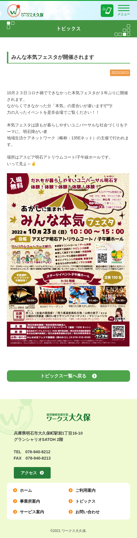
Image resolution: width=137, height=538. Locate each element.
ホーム (26, 490)
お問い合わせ (87, 512)
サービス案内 (32, 512)
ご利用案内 (85, 490)
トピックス (85, 501)
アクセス (29, 472)
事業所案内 (30, 501)
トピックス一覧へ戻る (63, 375)
